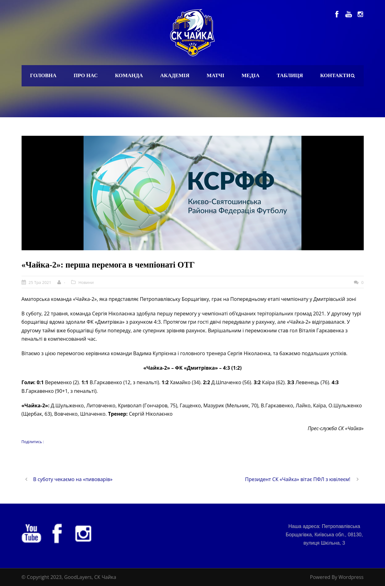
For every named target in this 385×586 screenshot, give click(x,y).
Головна (43, 75)
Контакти (335, 75)
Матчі (215, 75)
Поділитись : (33, 441)
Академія (175, 75)
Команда (129, 75)
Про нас (86, 75)
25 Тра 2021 (40, 282)
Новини (86, 282)
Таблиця (290, 75)
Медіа (251, 75)
